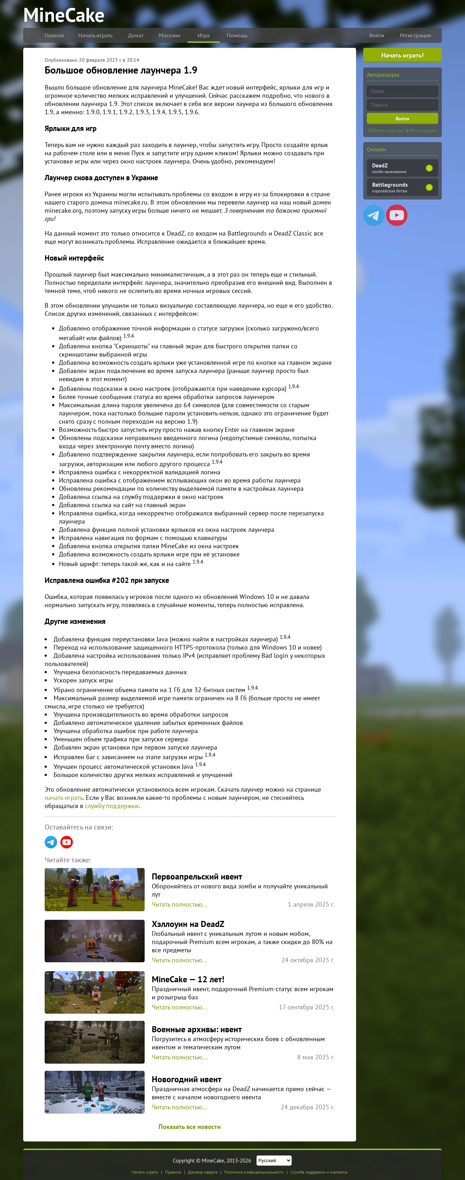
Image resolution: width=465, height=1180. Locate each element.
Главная (54, 35)
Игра (204, 35)
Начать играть (95, 35)
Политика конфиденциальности (254, 1172)
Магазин (169, 35)
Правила (173, 1172)
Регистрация (415, 35)
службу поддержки (112, 806)
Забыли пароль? (386, 130)
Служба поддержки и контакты (319, 1172)
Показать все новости (190, 1127)
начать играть (64, 797)
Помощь (237, 35)
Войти (376, 35)
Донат (136, 35)
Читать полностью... (179, 904)
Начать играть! (402, 55)
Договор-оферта (203, 1172)
